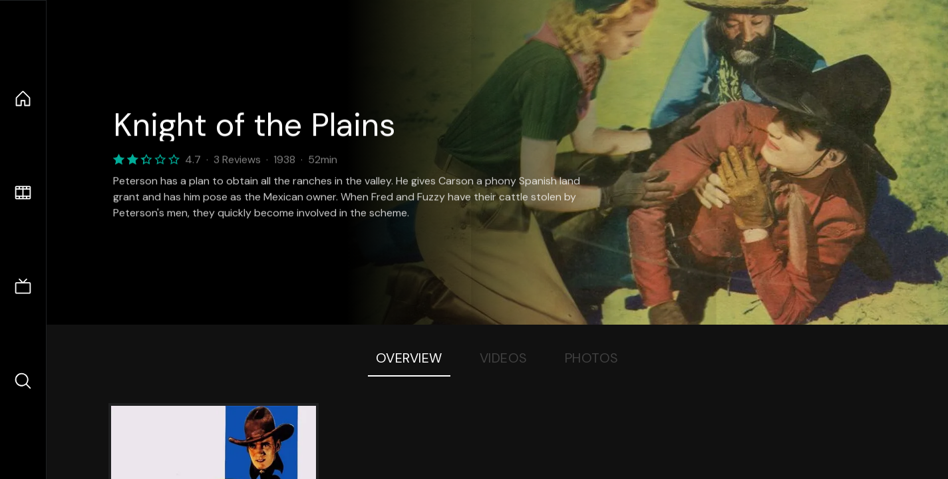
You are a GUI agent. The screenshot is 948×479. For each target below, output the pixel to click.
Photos (592, 358)
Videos (504, 358)
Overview (409, 358)
